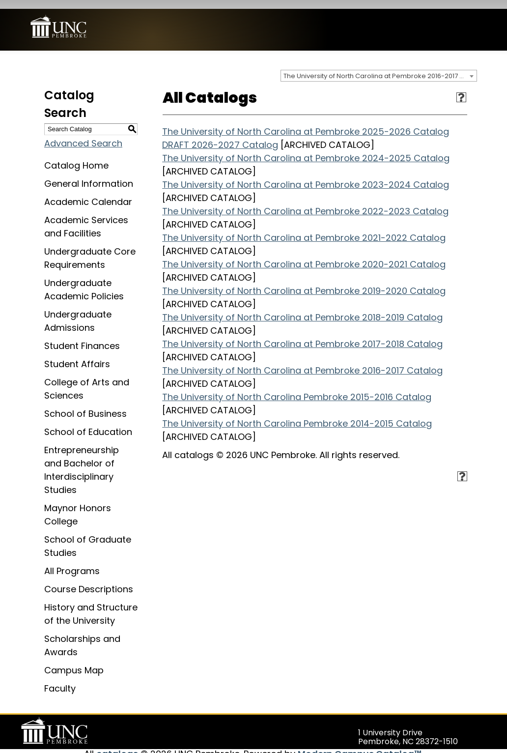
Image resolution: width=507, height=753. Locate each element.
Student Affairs (77, 355)
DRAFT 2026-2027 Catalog (220, 136)
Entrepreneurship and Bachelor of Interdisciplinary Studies (81, 461)
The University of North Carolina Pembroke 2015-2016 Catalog (296, 388)
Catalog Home (76, 156)
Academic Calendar (88, 193)
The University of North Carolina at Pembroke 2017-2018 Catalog (302, 335)
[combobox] (379, 67)
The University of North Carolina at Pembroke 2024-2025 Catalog (306, 149)
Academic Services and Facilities (86, 218)
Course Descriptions (88, 580)
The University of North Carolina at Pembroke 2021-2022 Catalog (304, 229)
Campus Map (74, 661)
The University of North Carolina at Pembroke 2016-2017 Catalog (302, 361)
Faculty (60, 679)
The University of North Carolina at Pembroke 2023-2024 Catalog (305, 176)
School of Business (85, 405)
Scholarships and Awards (82, 636)
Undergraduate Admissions (78, 312)
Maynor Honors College (77, 506)
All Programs (72, 562)
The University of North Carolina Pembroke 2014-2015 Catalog (297, 414)
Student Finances (82, 337)
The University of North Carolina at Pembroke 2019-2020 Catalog (304, 282)
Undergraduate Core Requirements (90, 249)
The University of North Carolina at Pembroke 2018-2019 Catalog (302, 308)
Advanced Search (83, 134)
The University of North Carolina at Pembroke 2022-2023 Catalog (305, 202)
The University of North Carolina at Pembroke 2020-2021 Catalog (304, 255)
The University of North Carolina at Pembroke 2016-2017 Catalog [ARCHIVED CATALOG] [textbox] (380, 67)
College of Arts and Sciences (86, 380)
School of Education (88, 423)
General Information (88, 175)
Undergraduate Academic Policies (84, 280)
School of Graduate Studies (87, 537)
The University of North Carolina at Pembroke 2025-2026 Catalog (305, 122)
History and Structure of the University (91, 605)
